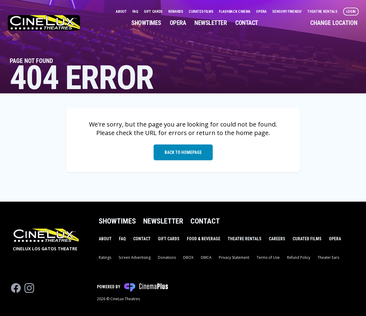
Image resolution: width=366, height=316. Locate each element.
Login (351, 11)
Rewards (176, 11)
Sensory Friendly (287, 11)
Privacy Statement (234, 257)
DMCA (206, 257)
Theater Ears (328, 257)
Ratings (105, 257)
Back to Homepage (183, 152)
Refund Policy (298, 257)
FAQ (135, 11)
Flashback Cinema (235, 11)
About (121, 11)
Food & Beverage (203, 238)
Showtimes (146, 22)
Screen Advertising (135, 257)
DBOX (188, 257)
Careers (277, 238)
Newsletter (210, 22)
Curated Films (201, 11)
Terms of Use (268, 257)
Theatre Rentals (322, 11)
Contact (246, 22)
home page (252, 133)
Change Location (333, 22)
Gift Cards (153, 11)
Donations (167, 257)
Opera (261, 11)
